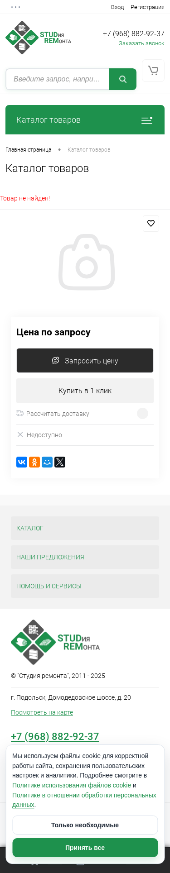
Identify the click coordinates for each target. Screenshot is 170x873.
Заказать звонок (142, 43)
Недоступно (39, 435)
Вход (117, 7)
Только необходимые (85, 825)
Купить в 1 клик (85, 390)
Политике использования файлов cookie (71, 785)
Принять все (85, 847)
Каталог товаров (85, 119)
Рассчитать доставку (52, 413)
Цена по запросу (53, 332)
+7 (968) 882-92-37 (134, 33)
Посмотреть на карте (42, 712)
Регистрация (148, 7)
